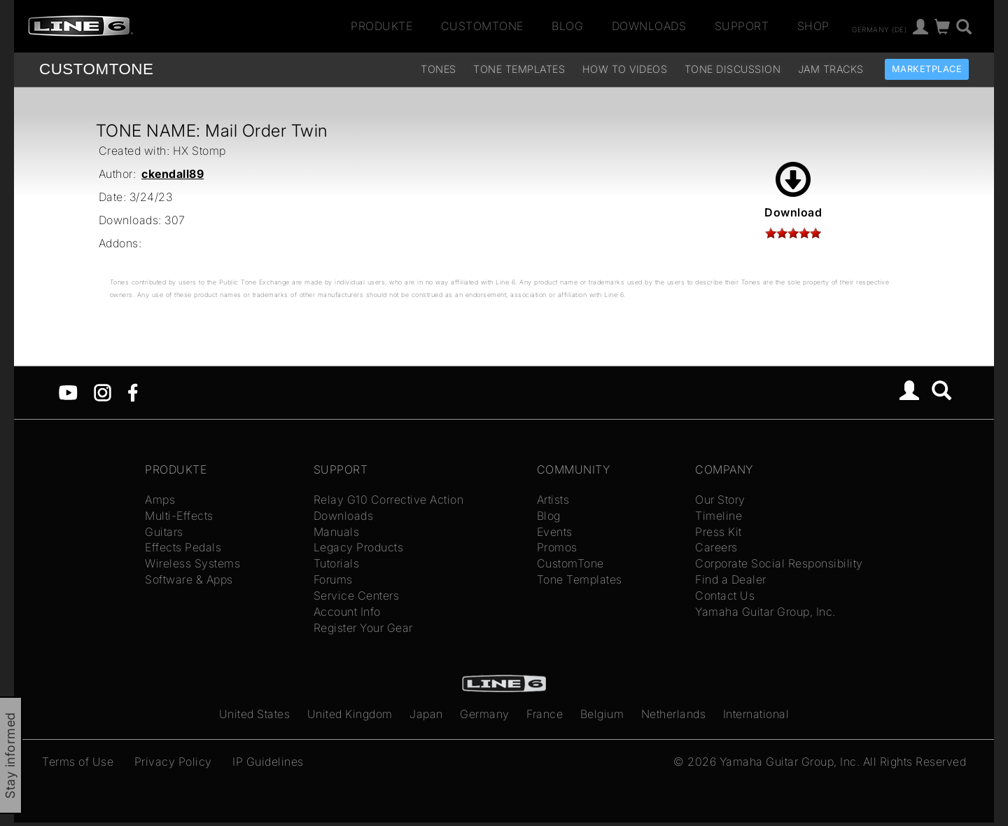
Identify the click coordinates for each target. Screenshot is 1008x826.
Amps (160, 500)
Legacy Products (359, 547)
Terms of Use (77, 762)
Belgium (602, 714)
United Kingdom (350, 714)
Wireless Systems (192, 563)
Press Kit (718, 532)
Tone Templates (519, 69)
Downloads (649, 26)
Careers (716, 547)
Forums (333, 579)
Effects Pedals (183, 547)
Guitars (164, 532)
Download (793, 190)
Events (555, 532)
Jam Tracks (831, 69)
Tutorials (337, 563)
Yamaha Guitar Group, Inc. (765, 612)
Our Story (720, 500)
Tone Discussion (733, 69)
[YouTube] (68, 392)
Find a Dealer (730, 579)
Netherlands (673, 714)
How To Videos (625, 69)
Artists (553, 500)
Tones (438, 69)
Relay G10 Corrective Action (389, 500)
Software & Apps (189, 579)
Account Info (347, 612)
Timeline (718, 516)
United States (254, 714)
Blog (567, 26)
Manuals (337, 532)
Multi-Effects (179, 516)
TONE (96, 69)
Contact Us (725, 595)
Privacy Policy (173, 762)
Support (742, 26)
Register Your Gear (363, 628)
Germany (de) (879, 29)
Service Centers (357, 595)
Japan (426, 714)
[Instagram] (102, 392)
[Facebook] (132, 392)
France (544, 714)
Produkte (381, 26)
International (756, 714)
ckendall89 (172, 174)
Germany (485, 714)
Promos (557, 547)
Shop (813, 26)
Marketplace (927, 69)
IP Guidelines (268, 762)
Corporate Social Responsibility (779, 563)
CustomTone (482, 26)
